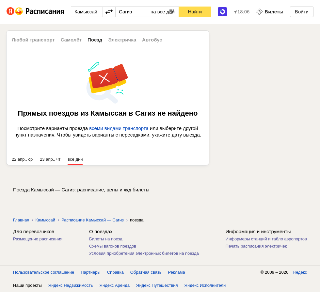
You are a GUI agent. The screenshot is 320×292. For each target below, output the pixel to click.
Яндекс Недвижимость (70, 285)
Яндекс (300, 272)
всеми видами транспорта (119, 128)
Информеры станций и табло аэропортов (266, 238)
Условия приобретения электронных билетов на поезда (144, 253)
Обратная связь (146, 272)
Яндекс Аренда (115, 285)
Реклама (176, 272)
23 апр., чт (50, 159)
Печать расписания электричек (256, 246)
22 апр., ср (22, 159)
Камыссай (45, 220)
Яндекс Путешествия (157, 285)
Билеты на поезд (105, 238)
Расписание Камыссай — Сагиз (92, 220)
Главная (21, 220)
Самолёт (71, 39)
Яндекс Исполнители (205, 285)
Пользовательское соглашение (43, 272)
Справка (115, 272)
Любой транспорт (33, 39)
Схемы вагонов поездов (112, 246)
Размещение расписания (37, 238)
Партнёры (90, 272)
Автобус (152, 39)
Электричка (122, 39)
